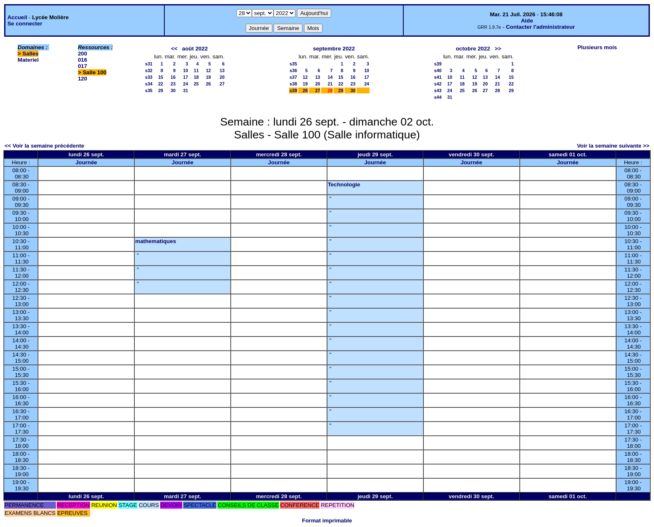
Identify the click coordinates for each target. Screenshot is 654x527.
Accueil (17, 17)
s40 (438, 70)
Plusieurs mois (597, 47)
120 (82, 78)
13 (222, 70)
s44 (438, 97)
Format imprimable (327, 520)
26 (208, 83)
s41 (438, 77)
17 (185, 77)
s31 (149, 63)
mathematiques (155, 241)
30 (173, 90)
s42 (438, 83)
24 (185, 83)
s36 (293, 70)
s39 (293, 90)
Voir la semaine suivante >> (613, 146)
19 (208, 77)
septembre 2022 (334, 48)
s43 (438, 90)
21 (330, 83)
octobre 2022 (473, 48)
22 (160, 83)
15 (160, 77)
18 (196, 77)
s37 (293, 77)
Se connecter (25, 23)
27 (222, 83)
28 (497, 90)
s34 (149, 83)
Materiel (28, 60)
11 (196, 70)
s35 (149, 90)
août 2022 (195, 48)
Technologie (344, 184)
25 (196, 83)
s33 (149, 77)
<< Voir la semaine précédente (44, 146)
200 (82, 53)
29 (160, 90)
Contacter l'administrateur (540, 27)
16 (173, 77)
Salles (31, 53)
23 (173, 83)
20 (222, 77)
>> (498, 48)
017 (82, 66)
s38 (293, 83)
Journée (86, 162)
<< (174, 48)
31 (185, 90)
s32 (149, 70)
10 (185, 70)
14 (330, 77)
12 (208, 70)
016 (82, 60)
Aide (527, 21)
